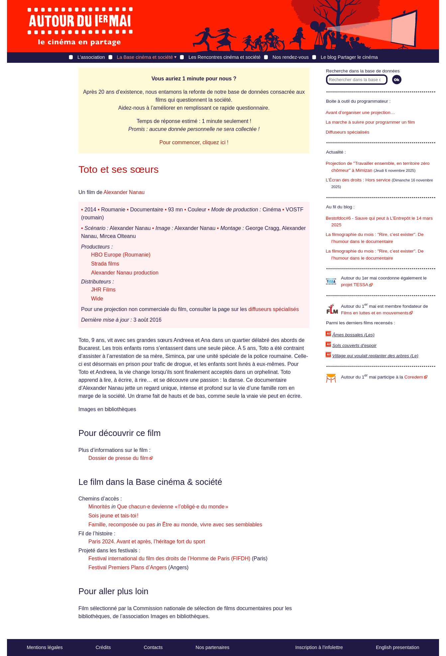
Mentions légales (45, 647)
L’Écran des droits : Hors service (358, 179)
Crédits (103, 647)
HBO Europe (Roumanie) (121, 255)
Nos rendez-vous (291, 57)
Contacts (153, 647)
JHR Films (103, 289)
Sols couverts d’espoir (354, 345)
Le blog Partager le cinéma (349, 57)
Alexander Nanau (124, 192)
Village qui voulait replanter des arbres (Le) (375, 355)
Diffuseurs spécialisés (347, 132)
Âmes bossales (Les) (353, 334)
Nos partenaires (213, 647)
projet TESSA (354, 284)
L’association (91, 57)
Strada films (105, 264)
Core (413, 377)
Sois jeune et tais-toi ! (113, 515)
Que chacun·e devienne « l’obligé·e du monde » (172, 506)
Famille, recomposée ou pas (121, 524)
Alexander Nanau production (125, 272)
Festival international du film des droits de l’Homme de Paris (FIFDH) (169, 558)
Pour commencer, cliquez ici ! (193, 142)
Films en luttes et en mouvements (374, 312)
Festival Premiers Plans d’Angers (127, 567)
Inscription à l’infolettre (319, 647)
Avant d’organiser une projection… (360, 112)
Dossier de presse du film (118, 458)
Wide (97, 298)
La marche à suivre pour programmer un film (370, 122)
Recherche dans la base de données (362, 70)
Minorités (99, 506)
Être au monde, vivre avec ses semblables (212, 524)
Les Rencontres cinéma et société (224, 57)
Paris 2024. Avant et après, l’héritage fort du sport (146, 541)
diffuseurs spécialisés (273, 309)
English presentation (397, 647)
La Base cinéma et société (145, 57)
